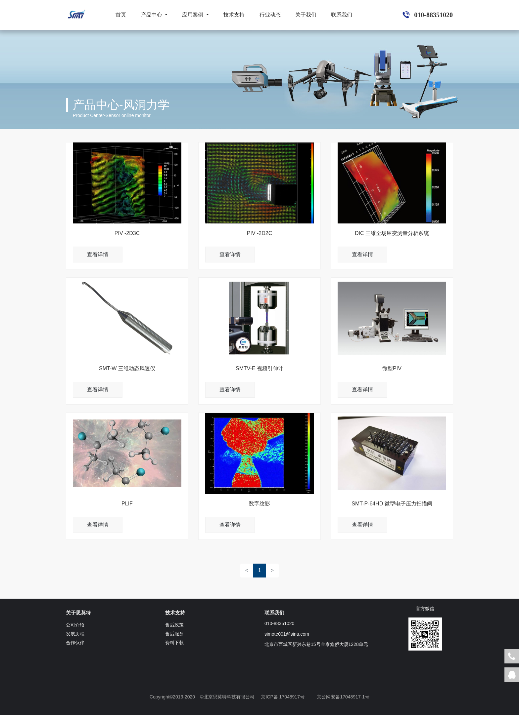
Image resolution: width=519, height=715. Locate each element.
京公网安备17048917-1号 (343, 696)
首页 (121, 15)
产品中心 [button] (152, 15)
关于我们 (305, 15)
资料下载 (174, 642)
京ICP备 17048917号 (283, 696)
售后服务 (174, 633)
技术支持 (234, 15)
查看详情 (97, 254)
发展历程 (75, 633)
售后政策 (174, 624)
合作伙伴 (75, 642)
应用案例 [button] (193, 15)
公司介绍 (75, 624)
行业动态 (270, 15)
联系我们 (341, 15)
